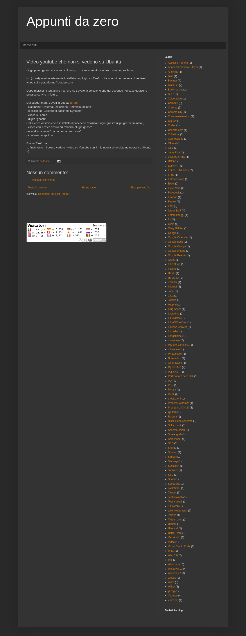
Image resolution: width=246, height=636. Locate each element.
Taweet (172, 492)
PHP (171, 385)
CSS (171, 147)
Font (170, 206)
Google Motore (176, 250)
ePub (171, 174)
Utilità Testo (175, 533)
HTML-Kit (173, 277)
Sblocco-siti (174, 425)
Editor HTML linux (178, 170)
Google (172, 233)
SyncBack (174, 483)
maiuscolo (174, 340)
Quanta (172, 412)
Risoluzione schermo (180, 421)
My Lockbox (175, 353)
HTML (171, 273)
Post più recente (37, 187)
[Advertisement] (78, 208)
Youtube (173, 595)
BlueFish (173, 85)
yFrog (171, 591)
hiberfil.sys (174, 264)
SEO (171, 443)
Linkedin (173, 331)
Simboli (172, 456)
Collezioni (174, 134)
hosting (172, 268)
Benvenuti (30, 45)
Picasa (172, 389)
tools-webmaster (177, 510)
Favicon (172, 197)
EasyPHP (173, 165)
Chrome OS (175, 112)
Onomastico (175, 362)
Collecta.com (175, 130)
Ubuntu (172, 524)
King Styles (174, 309)
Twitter (172, 515)
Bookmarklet (175, 89)
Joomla (172, 300)
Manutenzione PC (178, 344)
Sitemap (173, 461)
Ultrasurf (173, 528)
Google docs (175, 241)
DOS (171, 161)
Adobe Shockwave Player (183, 67)
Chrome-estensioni (179, 116)
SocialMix (173, 465)
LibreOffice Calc (177, 322)
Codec (172, 125)
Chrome (173, 107)
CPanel (172, 143)
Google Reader (177, 255)
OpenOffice (174, 367)
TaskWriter (174, 488)
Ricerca (172, 416)
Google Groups (177, 246)
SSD (171, 474)
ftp (169, 219)
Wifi (170, 559)
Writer (171, 586)
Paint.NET (174, 371)
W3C (171, 550)
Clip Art (172, 121)
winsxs (172, 577)
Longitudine (175, 336)
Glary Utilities (176, 228)
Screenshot (174, 439)
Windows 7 (174, 573)
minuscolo (174, 349)
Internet (172, 286)
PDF (170, 380)
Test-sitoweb (175, 497)
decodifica (174, 152)
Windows (173, 564)
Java (171, 295)
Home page (89, 187)
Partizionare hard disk (181, 376)
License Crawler (177, 327)
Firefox (172, 201)
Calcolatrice (175, 98)
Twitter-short (175, 519)
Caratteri (173, 103)
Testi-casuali (175, 501)
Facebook (174, 192)
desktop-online (176, 156)
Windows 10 (175, 568)
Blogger (172, 80)
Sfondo (172, 447)
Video (171, 542)
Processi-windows (178, 403)
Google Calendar (178, 237)
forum (74, 102)
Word (171, 582)
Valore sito (174, 537)
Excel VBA (174, 188)
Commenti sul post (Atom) (53, 193)
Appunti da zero (73, 21)
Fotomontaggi (176, 215)
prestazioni (174, 398)
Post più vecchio (140, 187)
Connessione (175, 138)
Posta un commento (44, 179)
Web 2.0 (173, 555)
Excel (171, 183)
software (173, 470)
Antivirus (173, 71)
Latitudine (174, 313)
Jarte (171, 291)
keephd (172, 304)
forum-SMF (174, 210)
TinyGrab (173, 506)
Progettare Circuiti (178, 407)
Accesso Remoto (178, 62)
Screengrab (175, 434)
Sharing (172, 452)
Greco (171, 259)
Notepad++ (174, 358)
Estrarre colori (176, 179)
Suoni (171, 479)
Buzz (171, 94)
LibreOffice (174, 318)
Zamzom (173, 600)
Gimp (171, 224)
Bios (170, 76)
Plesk (171, 394)
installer (172, 282)
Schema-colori (176, 430)
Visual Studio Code (179, 546)
